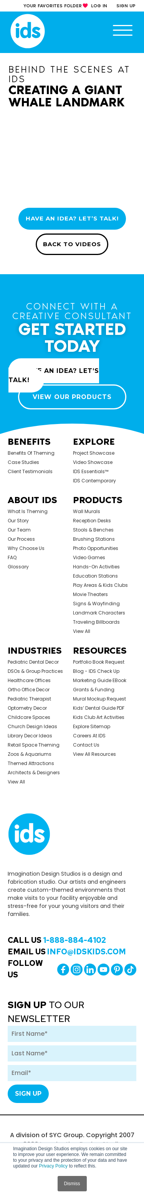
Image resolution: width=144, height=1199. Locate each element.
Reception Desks (92, 520)
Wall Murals (86, 511)
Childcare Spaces (29, 717)
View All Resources (94, 754)
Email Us (67, 952)
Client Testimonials (30, 471)
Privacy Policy (53, 1166)
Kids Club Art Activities (98, 717)
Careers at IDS (89, 735)
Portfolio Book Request (98, 662)
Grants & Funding (93, 689)
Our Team (19, 530)
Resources (100, 650)
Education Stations (95, 576)
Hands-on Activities (96, 566)
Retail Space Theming (34, 745)
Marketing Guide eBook (99, 680)
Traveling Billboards (96, 622)
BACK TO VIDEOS (72, 244)
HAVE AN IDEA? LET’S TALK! (72, 218)
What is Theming (28, 511)
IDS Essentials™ (90, 471)
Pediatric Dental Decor (33, 662)
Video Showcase (93, 462)
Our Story (18, 520)
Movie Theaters (90, 594)
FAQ (12, 557)
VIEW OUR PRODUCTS (72, 397)
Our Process (21, 539)
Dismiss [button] (72, 1183)
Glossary (18, 566)
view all (81, 631)
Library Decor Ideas (30, 735)
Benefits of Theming (31, 453)
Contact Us (86, 745)
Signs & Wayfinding (96, 603)
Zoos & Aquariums (29, 754)
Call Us (57, 940)
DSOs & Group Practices (35, 671)
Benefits (29, 441)
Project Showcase (93, 453)
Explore (94, 441)
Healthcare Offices (29, 680)
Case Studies (23, 462)
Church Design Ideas (32, 726)
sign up (126, 5)
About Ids (32, 499)
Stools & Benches (93, 530)
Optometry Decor (27, 708)
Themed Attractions (31, 763)
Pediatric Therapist (29, 699)
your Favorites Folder (52, 5)
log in (99, 5)
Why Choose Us (26, 548)
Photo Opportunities (95, 548)
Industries (35, 650)
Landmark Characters (99, 612)
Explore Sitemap (91, 726)
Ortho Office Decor (29, 689)
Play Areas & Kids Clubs (100, 585)
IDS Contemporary (94, 480)
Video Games (89, 557)
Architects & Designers (34, 772)
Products (97, 499)
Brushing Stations (94, 539)
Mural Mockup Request (99, 699)
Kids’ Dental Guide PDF (98, 708)
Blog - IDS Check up (96, 671)
